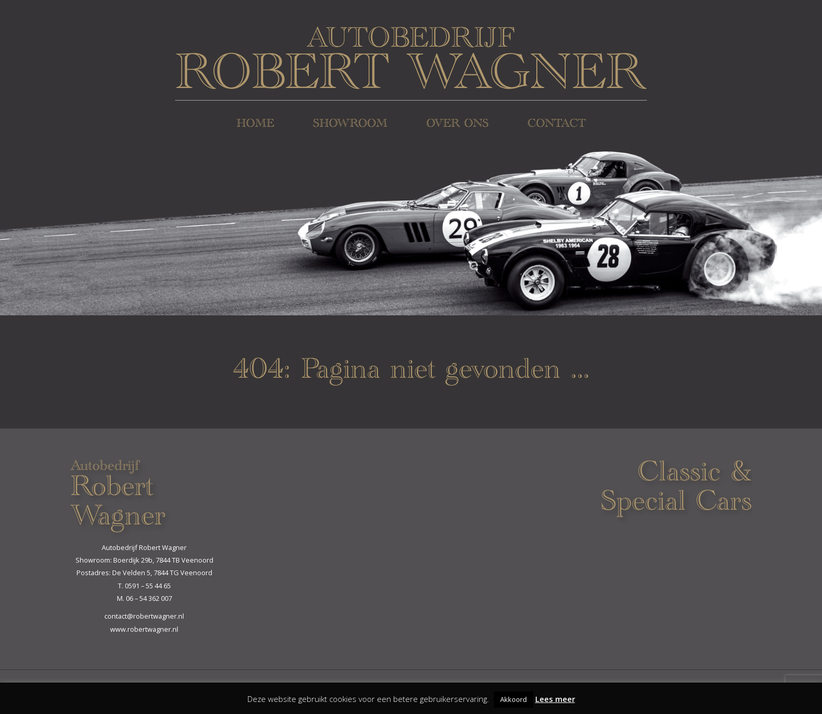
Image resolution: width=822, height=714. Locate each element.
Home (255, 124)
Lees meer (555, 699)
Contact (556, 124)
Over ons (457, 124)
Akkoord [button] (513, 699)
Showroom (350, 124)
